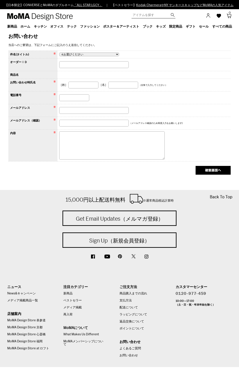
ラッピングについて (133, 314)
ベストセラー (72, 300)
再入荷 (68, 314)
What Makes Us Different (81, 334)
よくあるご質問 (130, 348)
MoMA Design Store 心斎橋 (26, 334)
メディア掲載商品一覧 (22, 300)
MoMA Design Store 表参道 (26, 320)
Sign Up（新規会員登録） (119, 240)
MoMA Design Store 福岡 (25, 341)
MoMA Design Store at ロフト (28, 348)
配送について (129, 307)
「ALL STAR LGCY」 (88, 5)
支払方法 (126, 300)
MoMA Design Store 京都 (25, 327)
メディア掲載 (72, 307)
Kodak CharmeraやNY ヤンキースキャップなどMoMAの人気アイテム (185, 5)
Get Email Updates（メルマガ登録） (119, 219)
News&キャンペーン (21, 293)
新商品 (68, 293)
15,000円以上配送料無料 (120, 198)
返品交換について (132, 321)
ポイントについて (132, 328)
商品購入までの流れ (133, 293)
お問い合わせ (129, 355)
